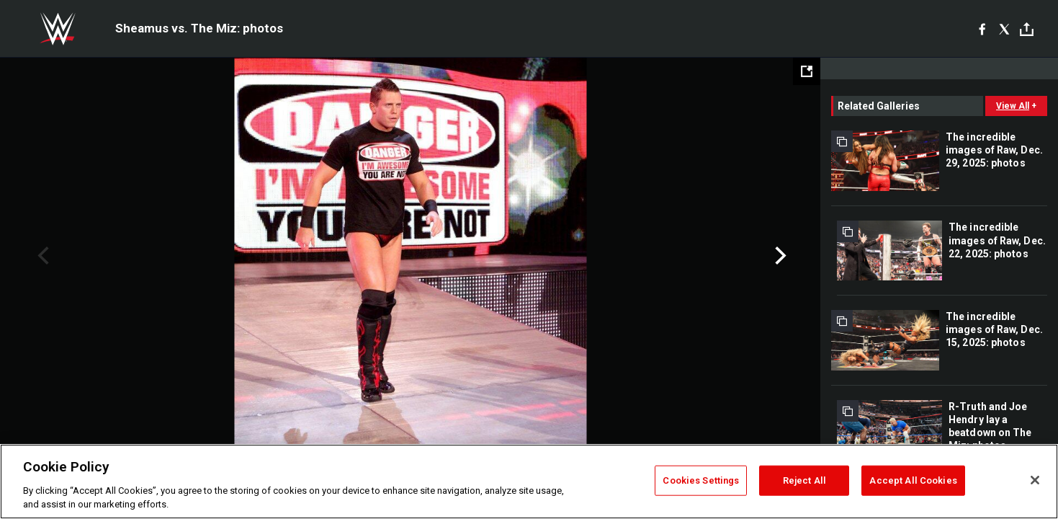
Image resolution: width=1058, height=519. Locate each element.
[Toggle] (1027, 29)
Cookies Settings (701, 480)
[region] (529, 481)
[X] (1004, 29)
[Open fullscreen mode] (806, 71)
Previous (41, 256)
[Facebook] (982, 29)
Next (779, 256)
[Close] (1035, 480)
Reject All (804, 480)
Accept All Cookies (912, 480)
